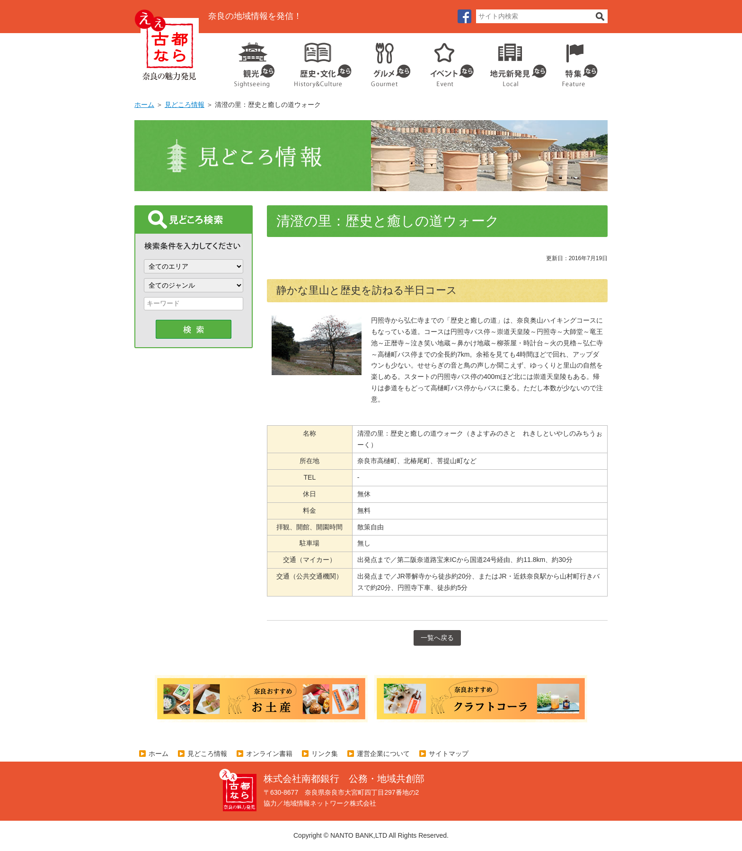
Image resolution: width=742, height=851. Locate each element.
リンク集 (324, 753)
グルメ (383, 61)
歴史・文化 (319, 61)
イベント (447, 61)
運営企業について (383, 753)
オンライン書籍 (269, 753)
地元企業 (513, 61)
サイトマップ (448, 753)
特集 (578, 61)
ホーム (144, 104)
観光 (253, 61)
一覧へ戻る (437, 637)
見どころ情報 (184, 104)
